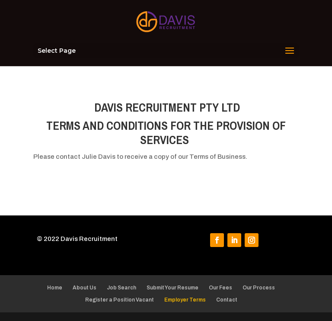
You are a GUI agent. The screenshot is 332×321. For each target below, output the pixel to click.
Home (54, 288)
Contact (226, 300)
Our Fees (220, 288)
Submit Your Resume (172, 288)
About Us (84, 288)
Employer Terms (185, 300)
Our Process (259, 288)
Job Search (121, 288)
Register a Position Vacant (119, 300)
